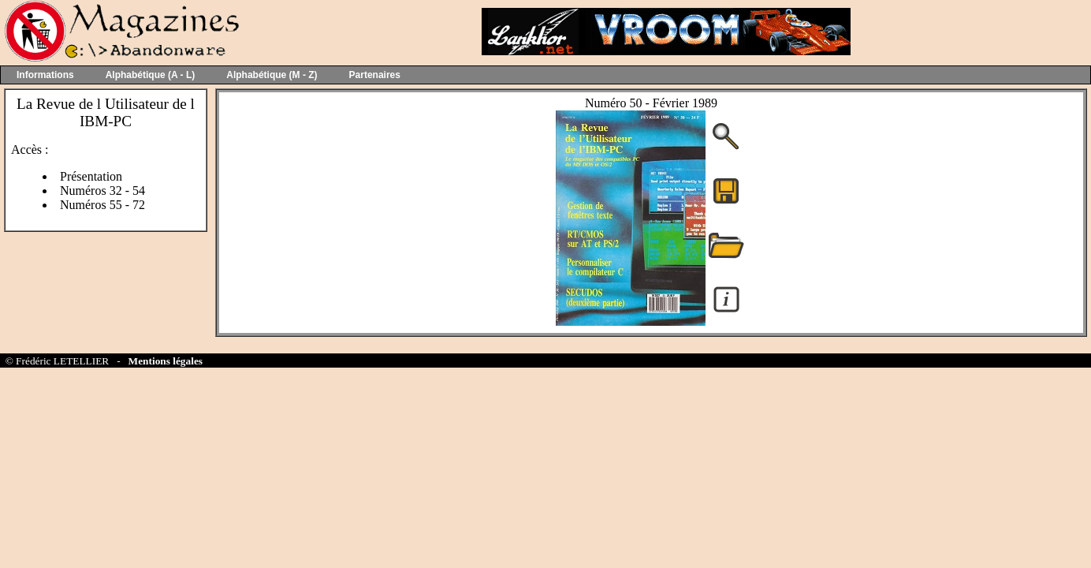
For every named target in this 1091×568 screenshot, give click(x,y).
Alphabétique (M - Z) (271, 74)
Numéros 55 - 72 (102, 204)
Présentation (91, 176)
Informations (45, 74)
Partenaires (374, 74)
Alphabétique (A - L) (150, 74)
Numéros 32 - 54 (102, 190)
